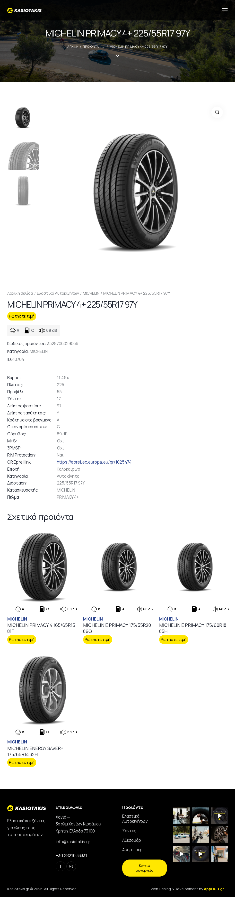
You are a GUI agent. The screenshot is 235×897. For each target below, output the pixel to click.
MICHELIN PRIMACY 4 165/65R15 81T (41, 628)
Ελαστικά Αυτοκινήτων (58, 293)
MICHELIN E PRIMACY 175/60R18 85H (192, 628)
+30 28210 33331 (71, 855)
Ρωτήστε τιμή (22, 316)
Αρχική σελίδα (20, 293)
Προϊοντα (91, 46)
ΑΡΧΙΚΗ (72, 46)
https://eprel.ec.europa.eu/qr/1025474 (94, 462)
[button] (217, 112)
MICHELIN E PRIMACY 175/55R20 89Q (117, 628)
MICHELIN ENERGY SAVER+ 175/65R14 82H (35, 751)
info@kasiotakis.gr (73, 841)
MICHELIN (91, 293)
